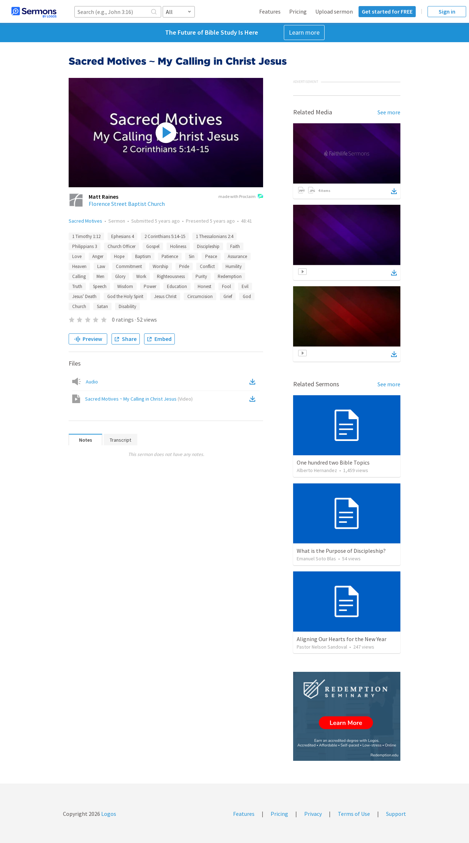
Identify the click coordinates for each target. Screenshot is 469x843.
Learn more (304, 32)
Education (177, 286)
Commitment (129, 266)
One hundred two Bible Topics (333, 462)
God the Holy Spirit (125, 296)
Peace (211, 256)
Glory (120, 276)
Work (141, 276)
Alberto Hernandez (317, 470)
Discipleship (208, 246)
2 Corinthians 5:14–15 (164, 236)
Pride (184, 266)
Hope (119, 256)
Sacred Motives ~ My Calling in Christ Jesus (139, 399)
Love (77, 256)
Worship (160, 266)
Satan (102, 306)
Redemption (230, 276)
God (247, 296)
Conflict (207, 266)
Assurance (237, 256)
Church (79, 306)
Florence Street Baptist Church (127, 203)
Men (100, 276)
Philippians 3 (84, 246)
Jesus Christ (165, 296)
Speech (100, 286)
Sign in (447, 11)
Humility (234, 266)
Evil (245, 286)
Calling (79, 276)
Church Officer (121, 246)
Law (101, 266)
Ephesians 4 (122, 236)
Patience (170, 256)
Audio (92, 381)
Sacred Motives (85, 221)
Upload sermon (334, 11)
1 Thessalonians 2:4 (214, 236)
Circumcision (200, 296)
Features (270, 11)
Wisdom (125, 286)
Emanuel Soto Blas (316, 558)
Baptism (143, 256)
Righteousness (171, 276)
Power (150, 286)
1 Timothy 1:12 (86, 236)
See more (388, 112)
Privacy (313, 813)
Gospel (152, 246)
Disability (127, 306)
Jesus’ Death (84, 296)
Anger (97, 256)
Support (396, 813)
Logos (108, 813)
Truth (77, 286)
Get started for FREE (387, 11)
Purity (201, 276)
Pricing (298, 11)
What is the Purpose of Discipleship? (341, 550)
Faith (235, 246)
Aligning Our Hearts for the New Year (341, 639)
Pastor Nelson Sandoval (322, 647)
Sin (191, 256)
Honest (204, 286)
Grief (227, 296)
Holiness (178, 246)
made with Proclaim (240, 197)
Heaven (79, 266)
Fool (226, 286)
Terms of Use (354, 813)
